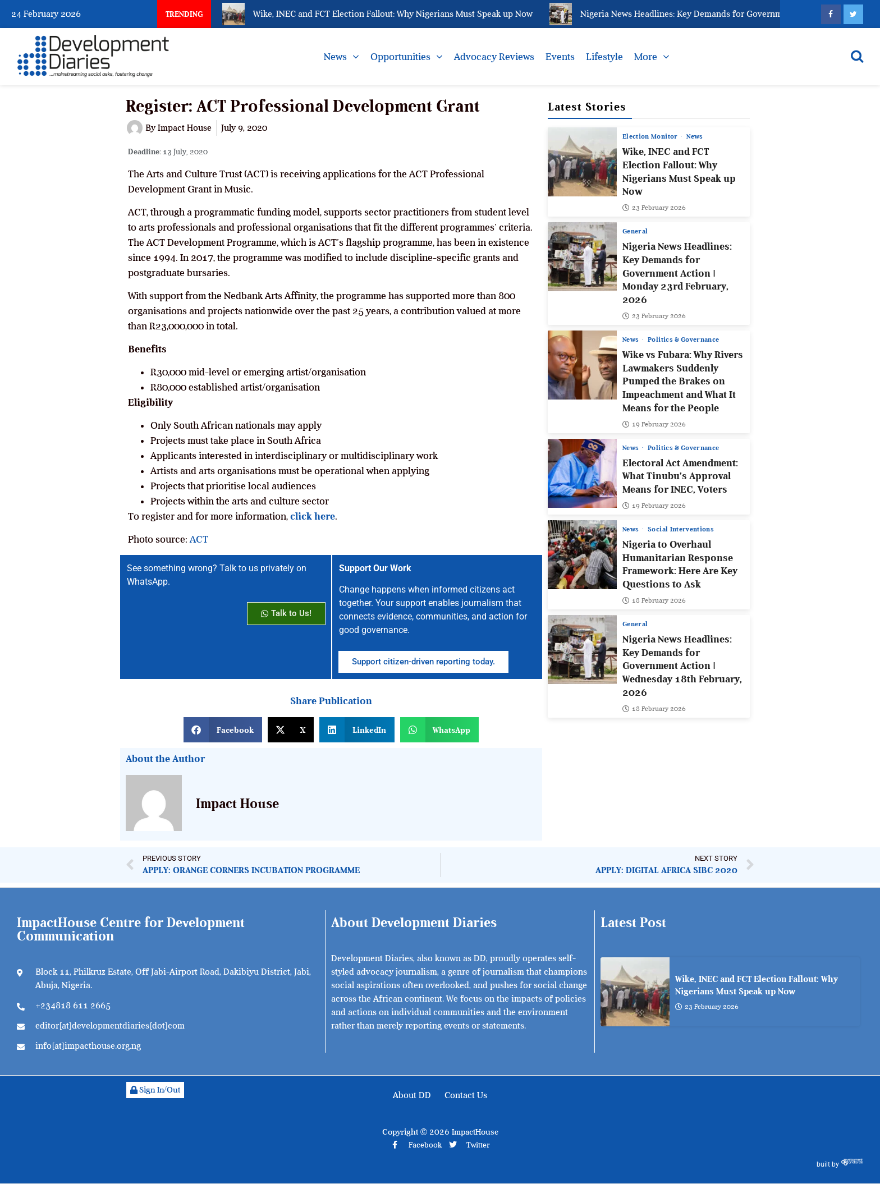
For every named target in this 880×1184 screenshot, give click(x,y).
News (335, 56)
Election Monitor (651, 136)
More (645, 56)
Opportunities (400, 56)
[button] (223, 729)
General (635, 231)
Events (560, 56)
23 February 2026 (654, 207)
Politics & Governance (683, 339)
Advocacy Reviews (494, 56)
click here (312, 516)
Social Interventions (681, 529)
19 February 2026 (654, 424)
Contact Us (465, 1095)
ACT (199, 539)
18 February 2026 (654, 600)
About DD (412, 1095)
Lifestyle (604, 56)
